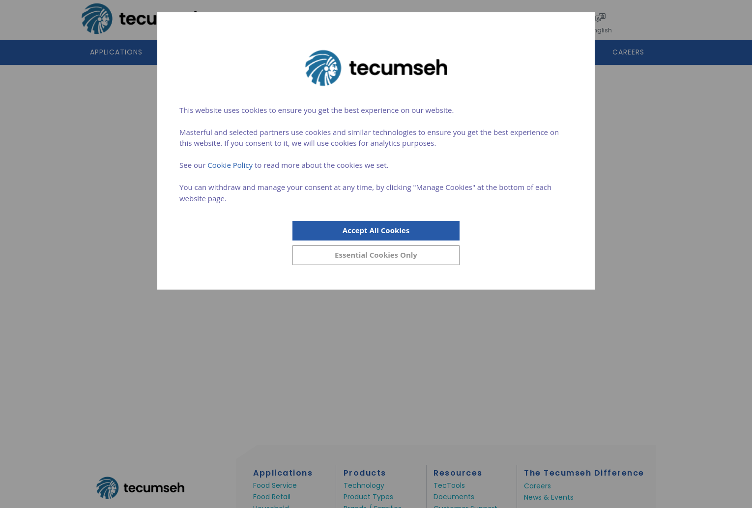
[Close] (376, 255)
